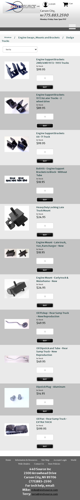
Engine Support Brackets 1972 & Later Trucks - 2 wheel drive (50, 98)
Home (7, 37)
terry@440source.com (45, 494)
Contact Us (39, 464)
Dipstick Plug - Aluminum (50, 386)
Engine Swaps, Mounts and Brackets (39, 37)
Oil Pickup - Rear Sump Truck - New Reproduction (52, 314)
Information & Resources (26, 460)
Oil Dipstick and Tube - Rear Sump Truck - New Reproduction (52, 351)
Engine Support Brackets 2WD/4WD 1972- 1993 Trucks (52, 61)
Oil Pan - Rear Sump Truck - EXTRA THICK (51, 420)
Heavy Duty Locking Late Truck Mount (50, 209)
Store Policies (54, 464)
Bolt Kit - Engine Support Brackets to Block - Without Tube (51, 172)
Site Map (45, 460)
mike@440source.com (44, 489)
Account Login (60, 460)
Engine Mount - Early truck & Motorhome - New (52, 279)
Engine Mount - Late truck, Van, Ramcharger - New (51, 244)
